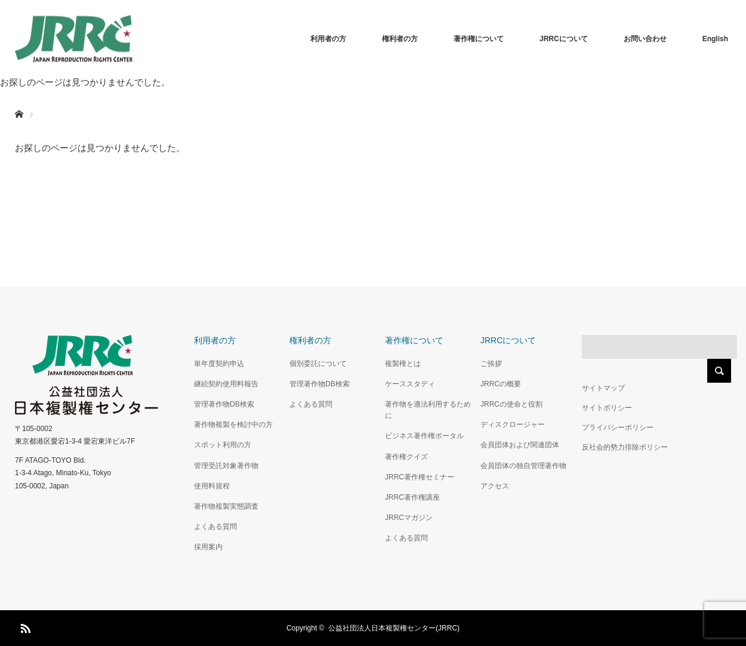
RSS (24, 626)
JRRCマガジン (409, 517)
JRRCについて (564, 39)
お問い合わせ (645, 39)
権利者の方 (400, 39)
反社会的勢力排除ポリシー (625, 447)
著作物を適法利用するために (428, 410)
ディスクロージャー (512, 424)
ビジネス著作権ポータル (424, 436)
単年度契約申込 (219, 363)
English (715, 39)
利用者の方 (328, 39)
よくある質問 (215, 526)
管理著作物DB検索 (224, 404)
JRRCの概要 (500, 384)
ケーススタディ (410, 384)
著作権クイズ (406, 457)
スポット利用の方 (222, 445)
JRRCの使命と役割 (511, 404)
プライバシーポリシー (617, 427)
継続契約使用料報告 (226, 384)
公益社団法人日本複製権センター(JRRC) (394, 628)
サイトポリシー (607, 408)
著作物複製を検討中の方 (233, 424)
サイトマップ (603, 388)
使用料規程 (212, 486)
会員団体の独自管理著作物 (523, 466)
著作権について (479, 39)
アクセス (494, 486)
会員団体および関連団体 (519, 445)
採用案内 (208, 547)
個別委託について (318, 363)
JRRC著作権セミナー (419, 477)
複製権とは (403, 363)
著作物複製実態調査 (226, 506)
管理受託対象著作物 (226, 466)
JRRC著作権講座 (412, 497)
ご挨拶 (491, 363)
